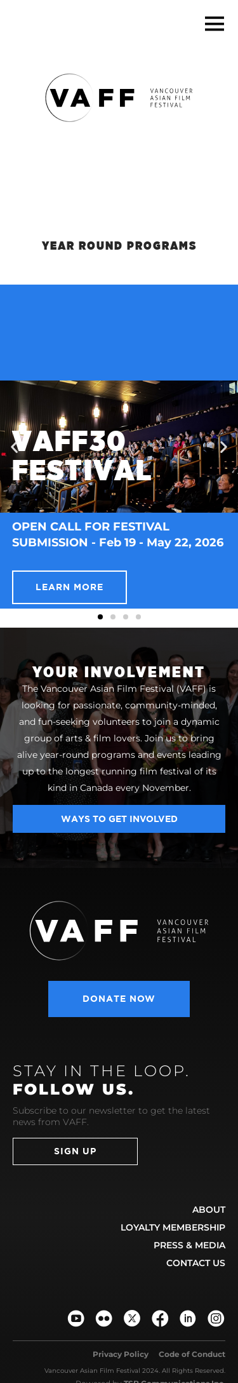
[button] (214, 24)
